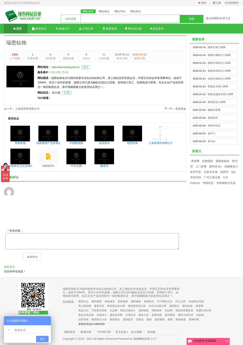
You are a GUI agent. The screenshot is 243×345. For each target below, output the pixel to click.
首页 (16, 28)
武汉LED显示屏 (157, 305)
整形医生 (149, 301)
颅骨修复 (144, 310)
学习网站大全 (164, 301)
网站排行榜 (133, 28)
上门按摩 (201, 166)
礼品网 (113, 310)
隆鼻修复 (181, 319)
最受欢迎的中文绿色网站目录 (22, 3)
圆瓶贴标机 (222, 161)
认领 (66, 92)
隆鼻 (149, 319)
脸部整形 (160, 319)
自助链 (200, 314)
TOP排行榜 (104, 331)
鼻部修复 (110, 301)
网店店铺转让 (128, 310)
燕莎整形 (170, 314)
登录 (202, 2)
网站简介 (135, 11)
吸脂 (170, 319)
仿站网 (168, 310)
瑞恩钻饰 (16, 43)
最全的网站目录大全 (218, 18)
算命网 (195, 161)
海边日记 (83, 310)
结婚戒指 (207, 161)
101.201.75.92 (60, 72)
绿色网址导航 (196, 301)
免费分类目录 (203, 310)
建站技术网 (116, 314)
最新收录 (110, 28)
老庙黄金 (180, 108)
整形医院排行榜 (137, 305)
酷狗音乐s (215, 166)
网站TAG (119, 11)
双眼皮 (140, 319)
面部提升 (128, 319)
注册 (217, 2)
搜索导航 (157, 314)
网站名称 (88, 11)
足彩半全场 (211, 171)
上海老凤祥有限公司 (27, 108)
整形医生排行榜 (116, 305)
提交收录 (157, 28)
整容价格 (187, 305)
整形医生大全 (99, 319)
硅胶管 (224, 171)
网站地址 (104, 11)
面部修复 (123, 301)
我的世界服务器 (184, 310)
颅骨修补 (157, 310)
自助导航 (83, 319)
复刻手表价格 (86, 314)
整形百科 (99, 305)
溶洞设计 (102, 314)
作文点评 (180, 301)
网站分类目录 (185, 314)
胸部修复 (136, 301)
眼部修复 (97, 301)
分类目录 (86, 28)
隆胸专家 (194, 319)
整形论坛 (83, 301)
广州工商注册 (212, 177)
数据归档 (86, 331)
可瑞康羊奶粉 (99, 310)
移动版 (151, 331)
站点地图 (136, 331)
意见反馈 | (121, 331)
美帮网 (199, 305)
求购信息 (208, 182)
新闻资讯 (39, 28)
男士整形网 (84, 305)
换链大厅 (63, 28)
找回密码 (231, 2)
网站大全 (144, 314)
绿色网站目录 (141, 338)
